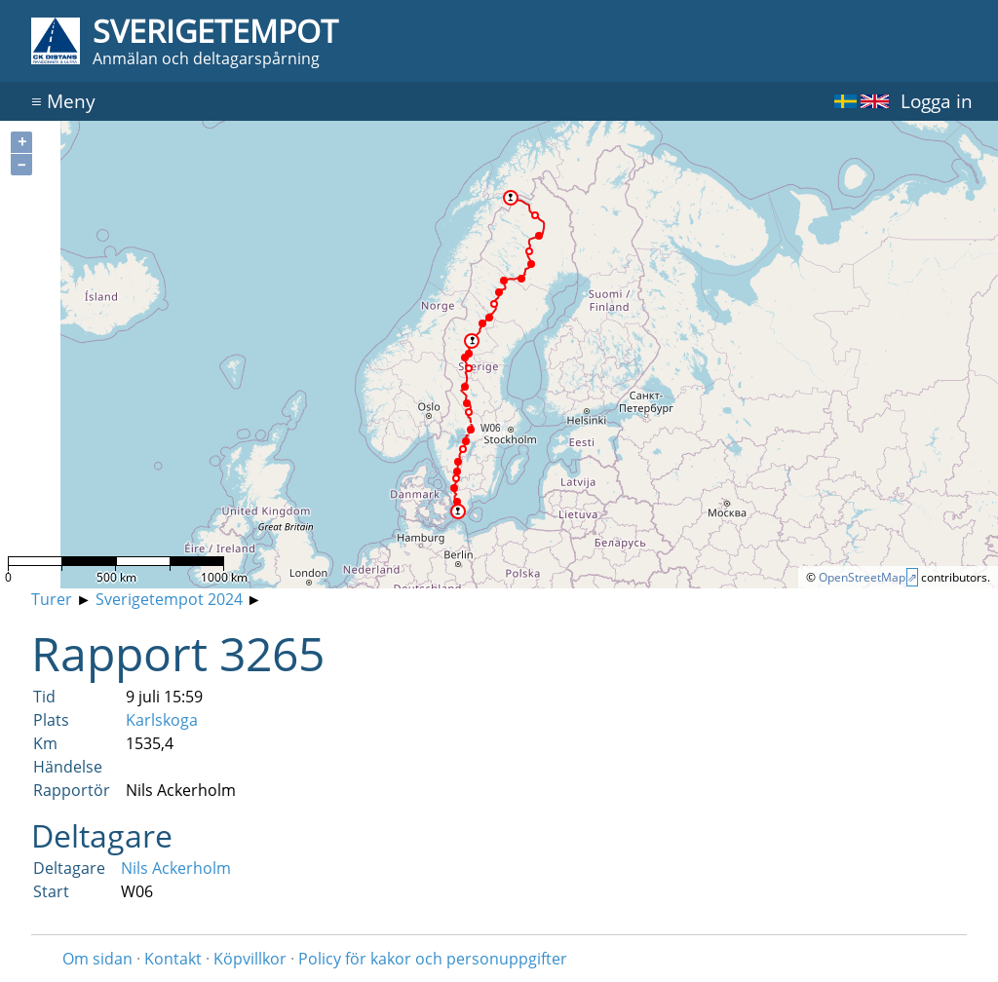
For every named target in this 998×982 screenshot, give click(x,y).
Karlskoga (162, 720)
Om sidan (97, 958)
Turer (51, 599)
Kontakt (173, 958)
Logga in (937, 101)
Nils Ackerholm (176, 868)
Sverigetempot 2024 (169, 599)
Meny (63, 101)
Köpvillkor (250, 958)
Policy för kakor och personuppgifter (432, 958)
